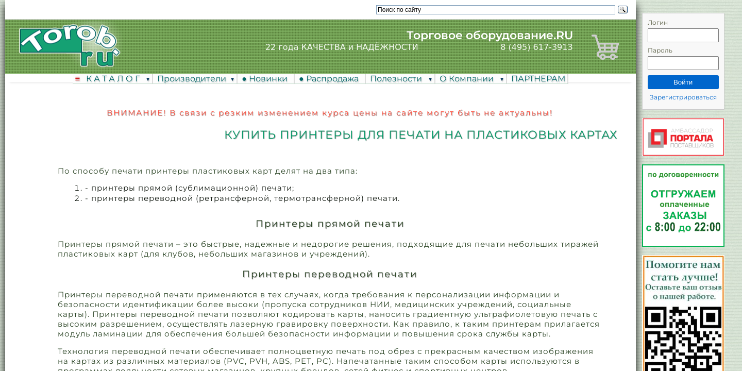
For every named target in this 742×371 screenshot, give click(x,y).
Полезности (397, 78)
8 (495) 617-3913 (536, 47)
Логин (658, 22)
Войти (683, 82)
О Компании (468, 78)
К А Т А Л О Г (114, 78)
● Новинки (267, 78)
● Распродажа (331, 78)
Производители (191, 78)
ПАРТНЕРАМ (538, 78)
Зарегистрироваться (683, 97)
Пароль (660, 50)
